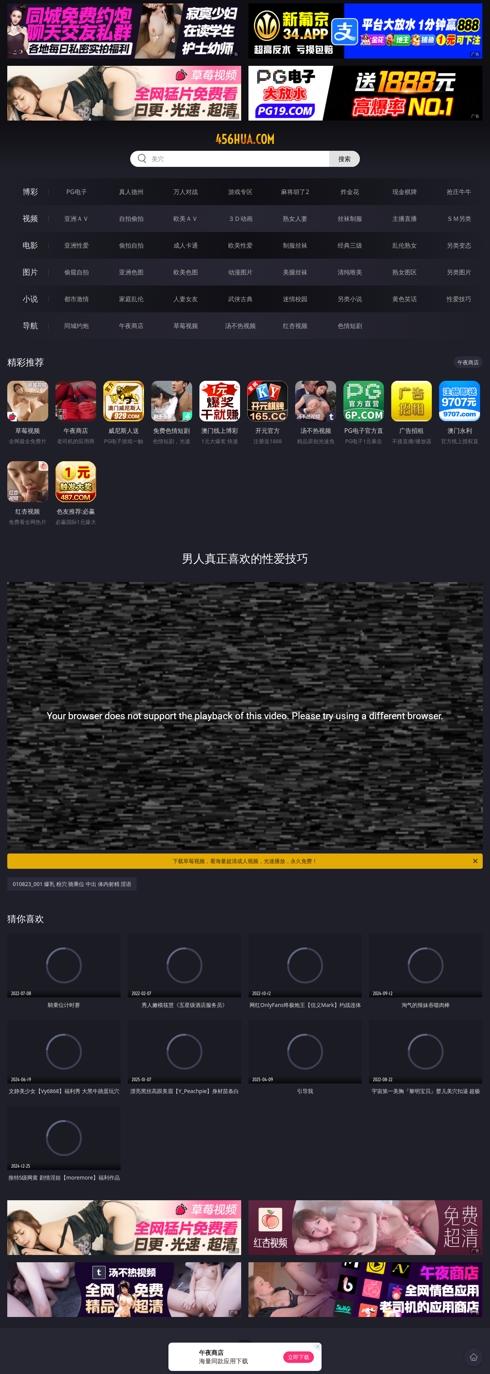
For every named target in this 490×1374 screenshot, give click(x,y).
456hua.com (244, 139)
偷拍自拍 (131, 245)
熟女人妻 (295, 218)
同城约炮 (76, 325)
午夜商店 (131, 325)
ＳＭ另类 (459, 218)
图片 (30, 272)
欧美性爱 (240, 245)
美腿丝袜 (295, 272)
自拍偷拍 (131, 218)
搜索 (344, 159)
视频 (30, 218)
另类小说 (350, 299)
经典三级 (350, 245)
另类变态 (459, 245)
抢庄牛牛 (459, 192)
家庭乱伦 (131, 299)
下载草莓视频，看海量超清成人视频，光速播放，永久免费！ (326, 861)
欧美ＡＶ (185, 218)
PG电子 (76, 192)
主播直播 (404, 218)
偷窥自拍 (76, 272)
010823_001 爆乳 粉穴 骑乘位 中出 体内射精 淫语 (72, 884)
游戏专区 (240, 192)
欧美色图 (185, 272)
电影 (30, 245)
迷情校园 (295, 299)
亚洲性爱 (76, 245)
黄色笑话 (404, 299)
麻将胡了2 (295, 192)
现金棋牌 (404, 192)
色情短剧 (350, 325)
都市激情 (76, 299)
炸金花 (350, 192)
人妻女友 (185, 299)
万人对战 (185, 192)
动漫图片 (240, 272)
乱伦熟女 (404, 245)
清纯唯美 (350, 272)
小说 (30, 299)
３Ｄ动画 (240, 218)
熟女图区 (404, 272)
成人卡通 (185, 245)
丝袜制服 (350, 218)
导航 (30, 325)
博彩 (30, 191)
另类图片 (459, 272)
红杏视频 (295, 325)
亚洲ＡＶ (76, 218)
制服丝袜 (295, 245)
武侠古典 (240, 299)
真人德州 (131, 192)
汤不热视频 (240, 325)
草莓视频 (185, 325)
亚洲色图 (131, 272)
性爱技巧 (459, 299)
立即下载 (298, 1357)
